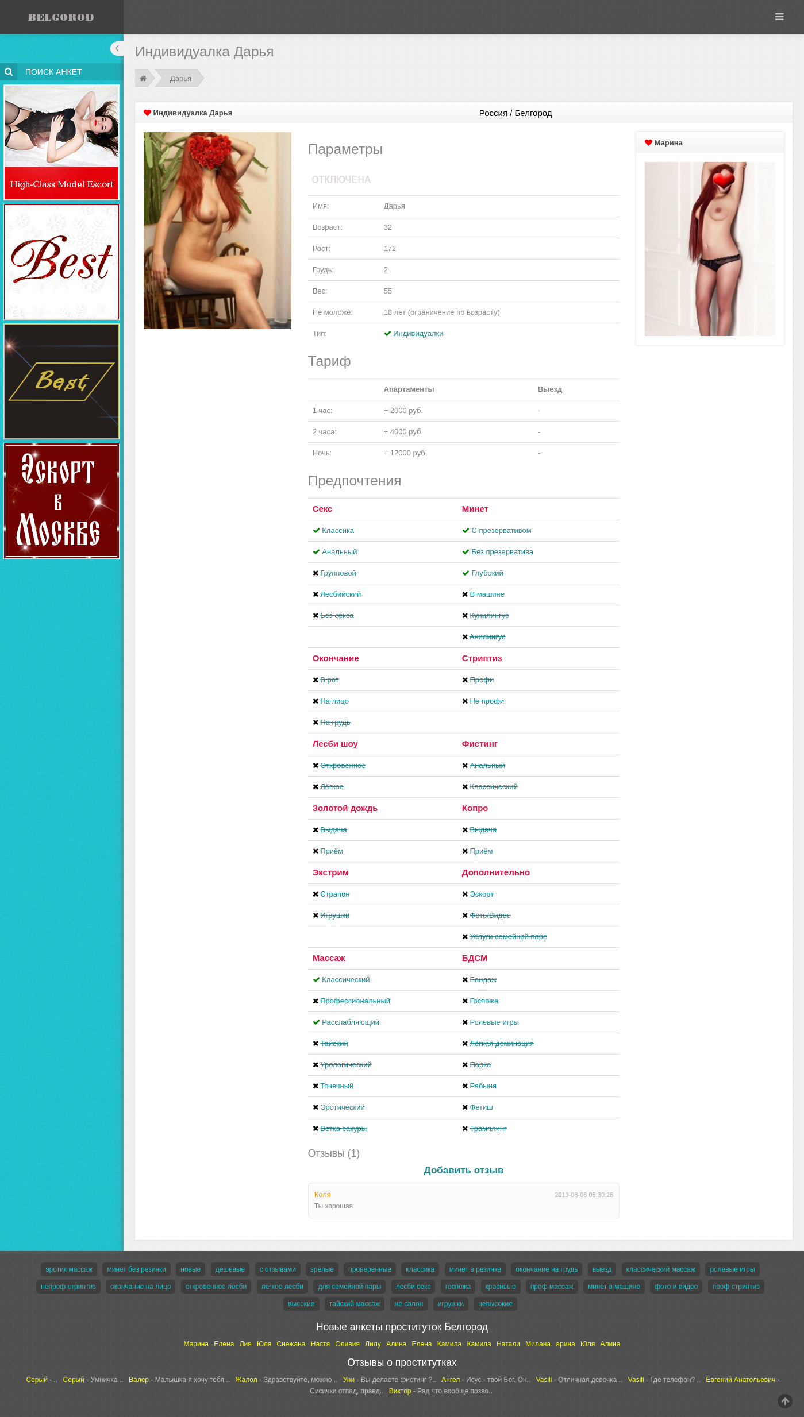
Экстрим (331, 872)
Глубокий (487, 573)
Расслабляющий (350, 1022)
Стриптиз (482, 658)
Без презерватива (502, 551)
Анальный (339, 551)
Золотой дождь (345, 808)
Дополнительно (496, 872)
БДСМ (475, 958)
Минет (475, 508)
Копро (475, 808)
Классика (338, 530)
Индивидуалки (418, 333)
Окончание (336, 658)
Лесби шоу (335, 743)
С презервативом (501, 530)
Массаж (329, 958)
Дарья (180, 78)
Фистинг (480, 743)
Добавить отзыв (464, 1170)
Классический (346, 979)
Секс (323, 508)
